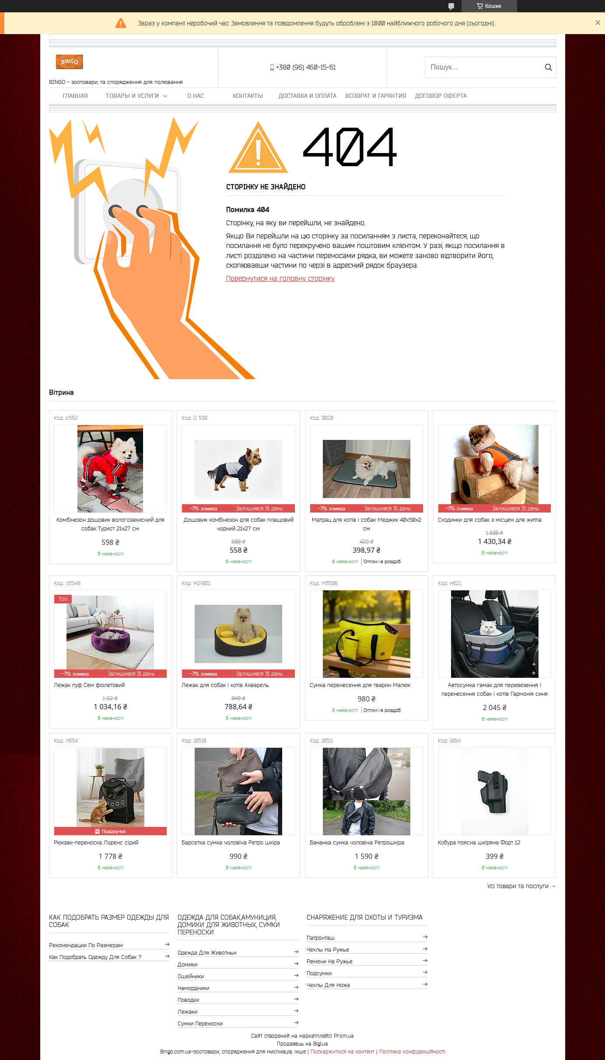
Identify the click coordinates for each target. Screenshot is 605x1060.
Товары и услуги (132, 95)
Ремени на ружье (330, 961)
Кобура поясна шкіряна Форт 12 (479, 842)
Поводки (188, 1000)
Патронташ (321, 937)
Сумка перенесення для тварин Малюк (360, 685)
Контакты (248, 95)
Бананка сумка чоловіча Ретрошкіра (357, 842)
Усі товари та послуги (518, 885)
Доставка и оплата (307, 95)
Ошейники (191, 976)
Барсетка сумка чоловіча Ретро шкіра (231, 842)
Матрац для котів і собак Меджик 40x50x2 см (366, 524)
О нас (195, 95)
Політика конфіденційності (412, 1051)
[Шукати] (548, 67)
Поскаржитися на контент (342, 1051)
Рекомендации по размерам (86, 945)
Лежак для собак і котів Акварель (225, 685)
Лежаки (187, 1011)
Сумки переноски (200, 1023)
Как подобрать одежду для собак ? (95, 957)
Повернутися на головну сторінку (280, 278)
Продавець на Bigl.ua (302, 1043)
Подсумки (319, 973)
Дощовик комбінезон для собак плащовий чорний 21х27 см (239, 524)
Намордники (193, 988)
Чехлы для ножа (328, 985)
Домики (187, 964)
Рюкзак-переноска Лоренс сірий (96, 842)
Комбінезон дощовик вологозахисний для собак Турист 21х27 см (110, 524)
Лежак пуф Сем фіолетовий (89, 685)
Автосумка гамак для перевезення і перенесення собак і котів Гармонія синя (494, 689)
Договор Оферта (441, 95)
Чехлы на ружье (328, 949)
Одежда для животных (207, 952)
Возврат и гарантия (375, 95)
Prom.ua (344, 1036)
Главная (75, 95)
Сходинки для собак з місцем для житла (490, 519)
